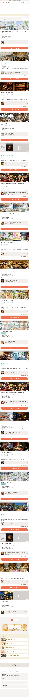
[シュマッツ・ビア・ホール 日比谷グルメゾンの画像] (14, 294)
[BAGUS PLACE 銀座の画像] (14, 567)
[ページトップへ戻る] (14, 665)
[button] (14, 675)
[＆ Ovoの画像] (14, 416)
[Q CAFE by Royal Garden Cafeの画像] (14, 325)
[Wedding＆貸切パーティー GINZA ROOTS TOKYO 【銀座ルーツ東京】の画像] (14, 177)
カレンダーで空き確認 (14, 48)
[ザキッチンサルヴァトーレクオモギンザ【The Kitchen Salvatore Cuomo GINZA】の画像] (14, 117)
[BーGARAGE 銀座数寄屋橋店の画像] (14, 446)
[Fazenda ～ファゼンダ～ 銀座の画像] (14, 476)
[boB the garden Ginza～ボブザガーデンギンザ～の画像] (14, 207)
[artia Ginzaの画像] (14, 264)
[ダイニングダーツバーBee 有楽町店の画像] (14, 236)
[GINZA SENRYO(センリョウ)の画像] (14, 355)
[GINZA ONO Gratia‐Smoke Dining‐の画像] (14, 86)
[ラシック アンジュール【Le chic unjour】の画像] (14, 56)
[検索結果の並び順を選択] (25, 19)
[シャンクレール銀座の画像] (14, 595)
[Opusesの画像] (14, 506)
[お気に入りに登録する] (27, 30)
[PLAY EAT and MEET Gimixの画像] (14, 147)
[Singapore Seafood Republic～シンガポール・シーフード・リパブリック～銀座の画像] (14, 25)
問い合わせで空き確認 (14, 317)
